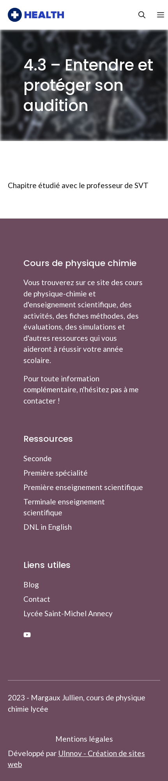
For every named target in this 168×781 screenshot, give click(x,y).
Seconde (37, 458)
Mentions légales (84, 738)
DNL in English (47, 526)
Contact (36, 598)
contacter (39, 400)
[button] (136, 15)
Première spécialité (55, 472)
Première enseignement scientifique (83, 487)
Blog (31, 584)
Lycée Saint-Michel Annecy (68, 613)
